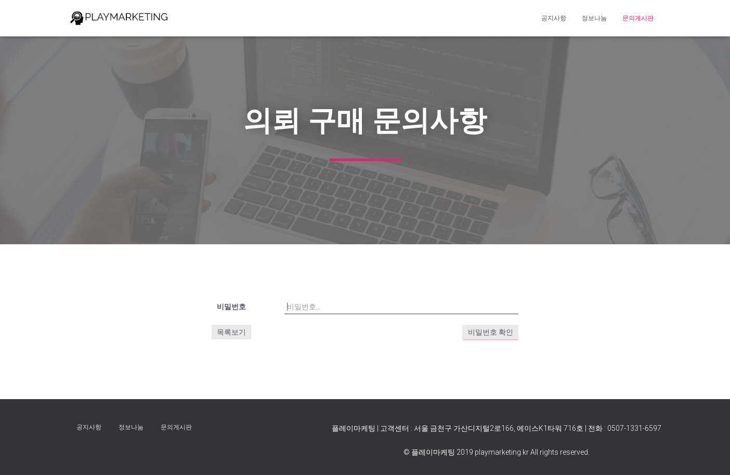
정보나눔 (594, 18)
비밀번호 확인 (490, 332)
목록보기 (231, 332)
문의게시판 (638, 18)
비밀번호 (231, 306)
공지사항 (553, 18)
